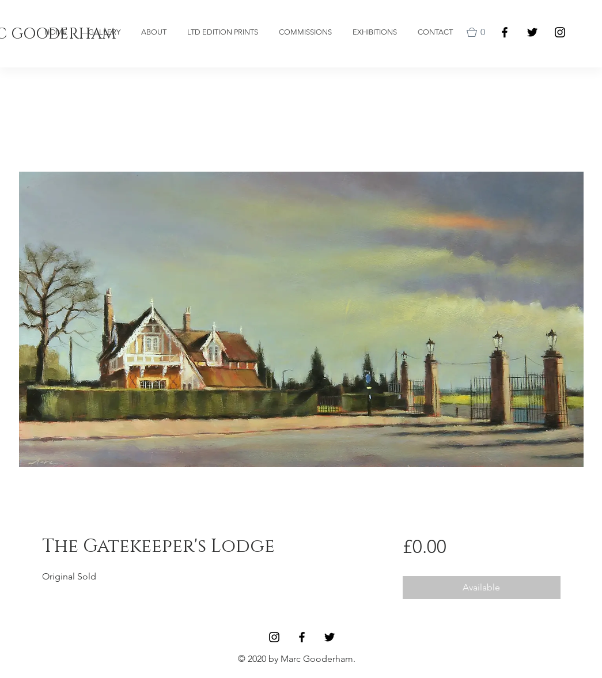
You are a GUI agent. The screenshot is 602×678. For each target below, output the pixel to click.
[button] (478, 32)
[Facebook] (505, 32)
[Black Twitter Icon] (532, 32)
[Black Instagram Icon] (560, 32)
